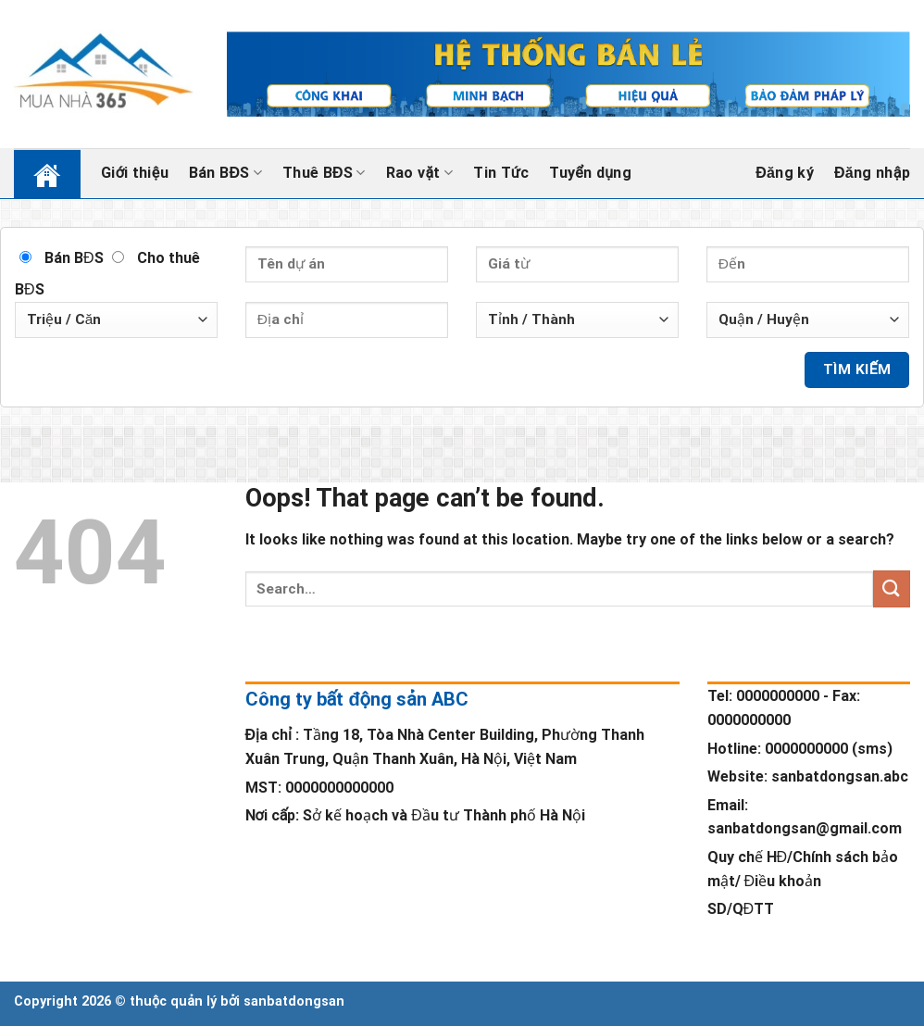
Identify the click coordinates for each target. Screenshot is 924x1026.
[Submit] (891, 588)
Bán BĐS (225, 173)
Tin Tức (501, 172)
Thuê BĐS (324, 173)
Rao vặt (419, 173)
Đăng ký (784, 173)
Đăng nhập (872, 173)
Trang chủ (35, 172)
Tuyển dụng (590, 172)
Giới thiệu (135, 172)
